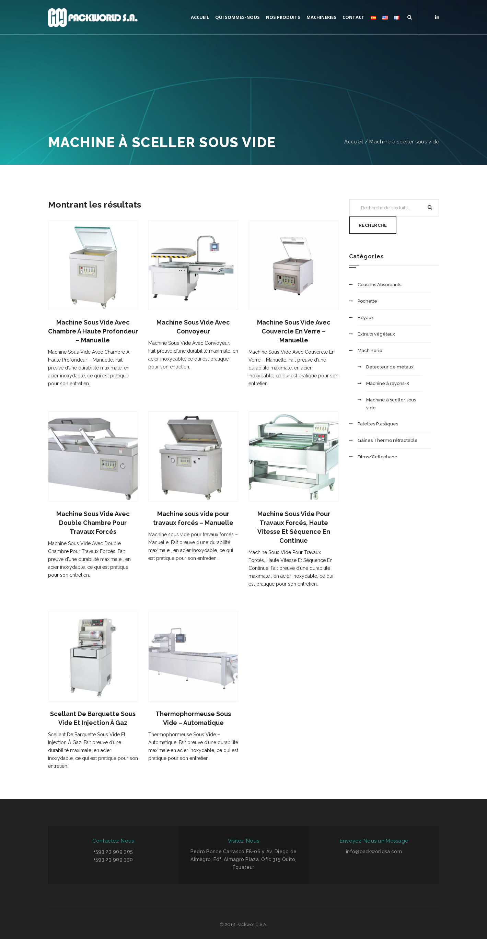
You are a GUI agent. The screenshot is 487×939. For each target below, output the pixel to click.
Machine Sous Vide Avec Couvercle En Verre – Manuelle (294, 331)
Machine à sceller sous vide (404, 142)
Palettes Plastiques (378, 423)
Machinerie (370, 350)
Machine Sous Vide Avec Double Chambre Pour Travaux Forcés (93, 522)
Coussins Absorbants (379, 284)
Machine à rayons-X (387, 383)
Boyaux (366, 317)
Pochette (367, 301)
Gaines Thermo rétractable (388, 440)
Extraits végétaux (376, 334)
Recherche (373, 225)
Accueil (353, 142)
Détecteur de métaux (390, 366)
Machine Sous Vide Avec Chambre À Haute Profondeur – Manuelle (93, 331)
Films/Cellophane (377, 456)
